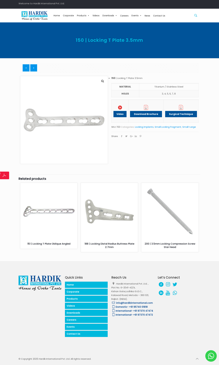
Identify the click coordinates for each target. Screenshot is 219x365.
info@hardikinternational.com (132, 302)
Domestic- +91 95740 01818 (129, 306)
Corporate (68, 15)
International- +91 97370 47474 (132, 310)
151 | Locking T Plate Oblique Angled (48, 244)
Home (57, 15)
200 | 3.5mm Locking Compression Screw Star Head (170, 245)
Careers (71, 319)
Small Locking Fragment (168, 126)
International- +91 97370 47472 (132, 314)
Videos (95, 15)
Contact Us (73, 333)
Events (137, 15)
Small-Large (189, 126)
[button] (102, 81)
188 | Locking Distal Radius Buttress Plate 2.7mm (109, 245)
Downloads (110, 15)
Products (83, 15)
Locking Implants (144, 126)
